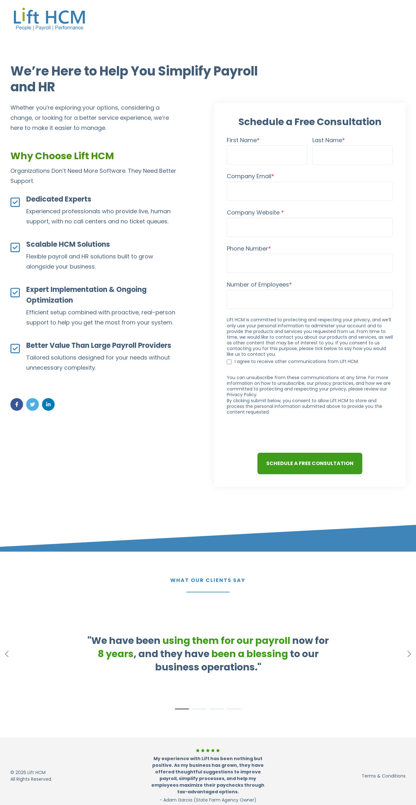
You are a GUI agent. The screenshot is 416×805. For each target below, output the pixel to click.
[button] (182, 708)
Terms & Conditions (384, 776)
